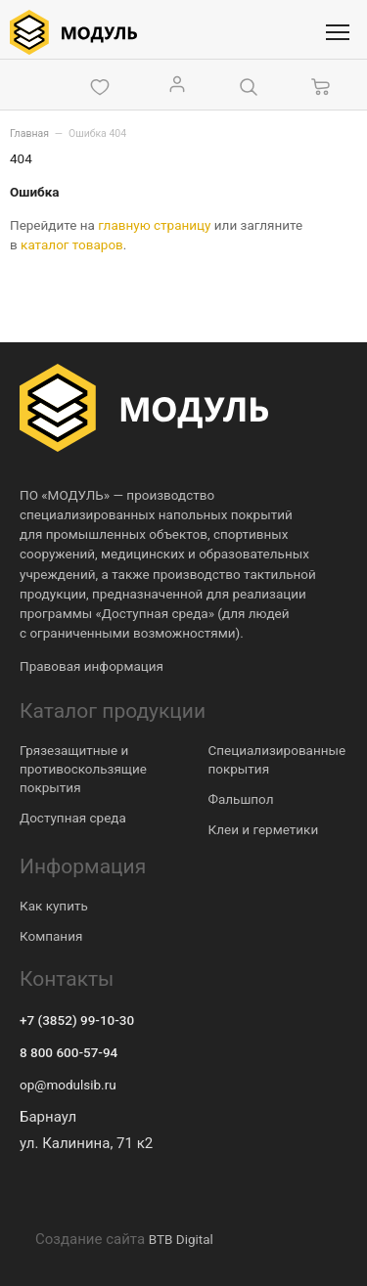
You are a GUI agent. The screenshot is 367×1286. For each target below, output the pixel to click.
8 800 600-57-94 (68, 1052)
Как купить (54, 905)
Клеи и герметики (263, 829)
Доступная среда (73, 817)
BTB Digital (181, 1239)
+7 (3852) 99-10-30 (77, 1020)
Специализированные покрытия (277, 759)
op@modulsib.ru (68, 1084)
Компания (51, 936)
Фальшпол (241, 799)
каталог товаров (72, 244)
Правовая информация (91, 666)
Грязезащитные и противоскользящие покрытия (83, 768)
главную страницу (154, 225)
